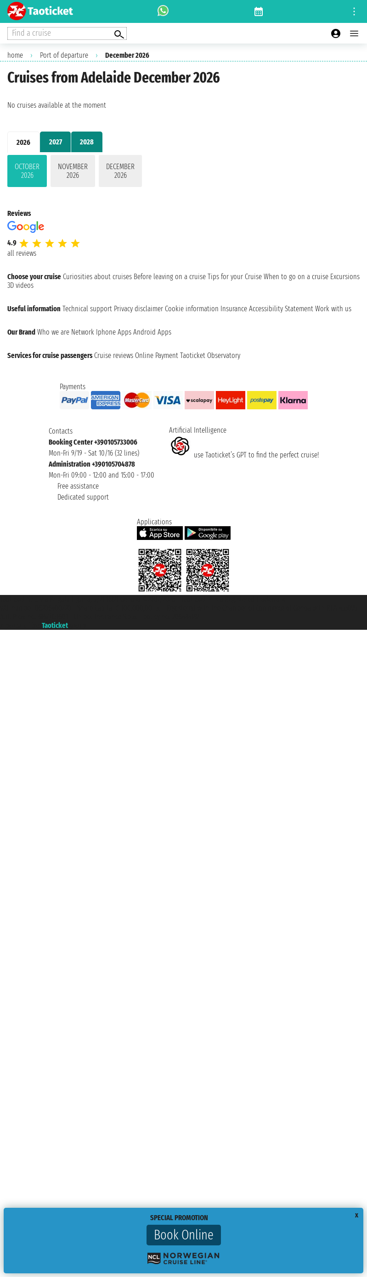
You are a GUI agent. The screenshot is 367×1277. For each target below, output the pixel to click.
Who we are (53, 332)
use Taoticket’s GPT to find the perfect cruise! (244, 455)
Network (82, 332)
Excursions (345, 276)
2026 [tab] (23, 142)
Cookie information (192, 308)
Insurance (233, 308)
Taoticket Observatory (210, 355)
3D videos (20, 285)
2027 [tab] (55, 142)
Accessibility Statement (281, 308)
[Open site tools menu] (354, 11)
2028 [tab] (87, 142)
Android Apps (152, 332)
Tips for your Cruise (235, 276)
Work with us (333, 308)
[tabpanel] (183, 173)
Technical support (87, 308)
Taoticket (55, 625)
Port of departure (64, 55)
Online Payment (156, 355)
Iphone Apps (113, 332)
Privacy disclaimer (138, 308)
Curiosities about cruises (97, 276)
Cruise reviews (113, 355)
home (15, 55)
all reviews (21, 253)
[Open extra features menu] (67, 33)
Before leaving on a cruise (170, 276)
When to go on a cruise (296, 276)
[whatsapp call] (163, 11)
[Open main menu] (354, 33)
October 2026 (27, 171)
